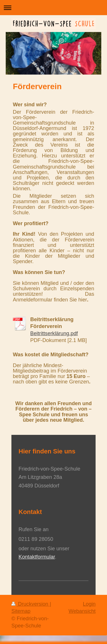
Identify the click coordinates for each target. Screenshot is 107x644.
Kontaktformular (37, 557)
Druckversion (30, 604)
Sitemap (21, 611)
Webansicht (82, 611)
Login (89, 604)
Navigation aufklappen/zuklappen (53, 7)
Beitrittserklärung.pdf (54, 333)
